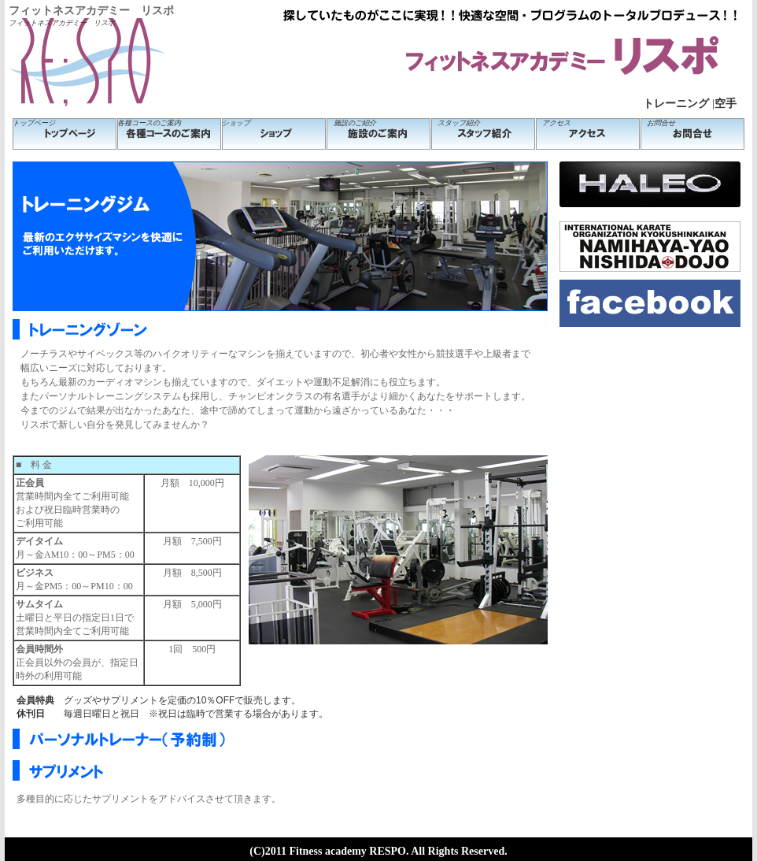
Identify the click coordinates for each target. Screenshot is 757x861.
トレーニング (676, 103)
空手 (726, 103)
